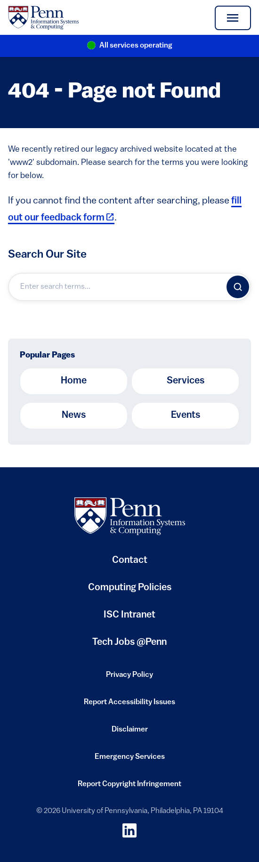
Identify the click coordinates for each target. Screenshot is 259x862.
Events (185, 415)
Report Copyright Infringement (129, 787)
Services (185, 381)
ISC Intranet (129, 618)
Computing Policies (129, 591)
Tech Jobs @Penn (129, 642)
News (74, 415)
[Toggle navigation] (233, 18)
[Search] (238, 287)
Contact (129, 560)
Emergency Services (130, 759)
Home (74, 381)
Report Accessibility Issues (129, 705)
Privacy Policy (129, 677)
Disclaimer (130, 732)
